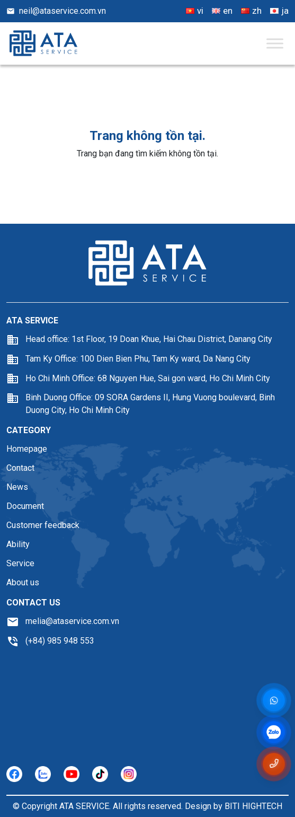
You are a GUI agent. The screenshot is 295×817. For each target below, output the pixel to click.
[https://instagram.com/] (129, 774)
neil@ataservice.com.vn (56, 11)
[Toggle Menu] (274, 43)
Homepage (26, 449)
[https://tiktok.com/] (100, 774)
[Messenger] (274, 700)
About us (22, 582)
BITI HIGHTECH (253, 806)
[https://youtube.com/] (71, 774)
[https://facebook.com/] (14, 774)
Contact (20, 468)
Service (20, 563)
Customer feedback (42, 525)
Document (25, 506)
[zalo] (274, 732)
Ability (18, 544)
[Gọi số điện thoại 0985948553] (273, 763)
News (17, 487)
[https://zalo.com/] (43, 774)
